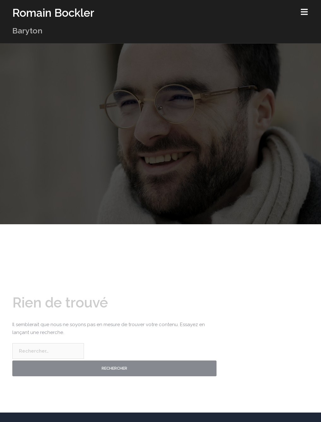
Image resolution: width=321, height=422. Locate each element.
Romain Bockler (53, 12)
